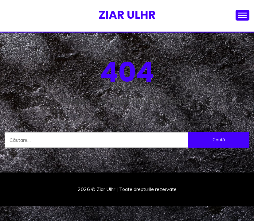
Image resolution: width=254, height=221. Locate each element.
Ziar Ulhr (127, 15)
